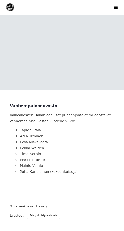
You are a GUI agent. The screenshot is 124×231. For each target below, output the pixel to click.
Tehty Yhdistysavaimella (43, 215)
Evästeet (17, 215)
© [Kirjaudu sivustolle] (11, 206)
